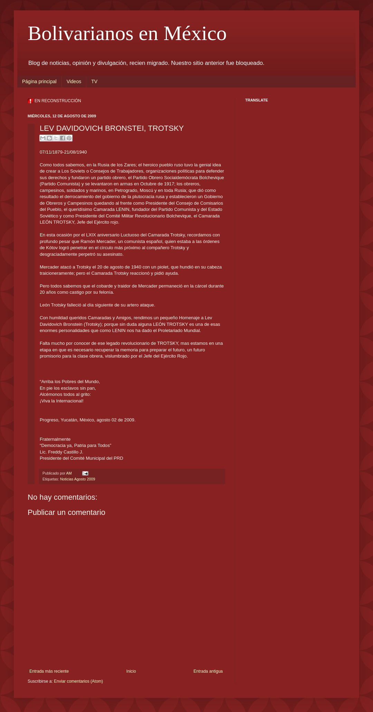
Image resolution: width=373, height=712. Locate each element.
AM (69, 473)
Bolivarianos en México (127, 33)
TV (94, 81)
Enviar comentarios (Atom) (78, 681)
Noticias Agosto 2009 (77, 479)
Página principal (39, 81)
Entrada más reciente (49, 671)
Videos (74, 81)
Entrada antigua (208, 671)
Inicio (131, 671)
